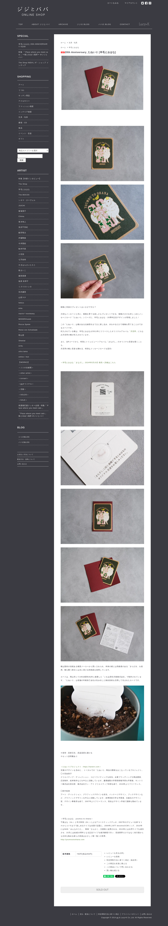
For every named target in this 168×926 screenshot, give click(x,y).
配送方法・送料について (26, 459)
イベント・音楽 (25, 133)
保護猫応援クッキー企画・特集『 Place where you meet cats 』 (33, 406)
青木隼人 (22, 222)
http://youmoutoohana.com (72, 840)
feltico (21, 303)
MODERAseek (24, 319)
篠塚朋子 (22, 211)
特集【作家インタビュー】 (29, 179)
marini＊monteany (26, 314)
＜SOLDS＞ (23, 395)
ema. (20, 308)
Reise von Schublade (28, 330)
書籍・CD (22, 123)
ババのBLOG (23, 442)
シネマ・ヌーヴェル (26, 200)
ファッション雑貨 (25, 106)
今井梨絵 (22, 243)
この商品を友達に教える (117, 864)
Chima (21, 216)
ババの (104, 24)
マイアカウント (130, 3)
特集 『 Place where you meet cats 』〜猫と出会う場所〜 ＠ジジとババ (33, 54)
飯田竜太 (22, 233)
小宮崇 (21, 254)
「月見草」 (133, 331)
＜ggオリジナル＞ (26, 384)
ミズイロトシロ (25, 287)
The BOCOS (23, 195)
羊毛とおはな (74, 47)
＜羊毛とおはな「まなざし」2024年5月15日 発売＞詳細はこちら (88, 363)
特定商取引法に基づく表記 (108, 914)
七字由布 (22, 260)
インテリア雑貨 (25, 112)
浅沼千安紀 (23, 227)
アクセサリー (24, 101)
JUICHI (21, 206)
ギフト (21, 139)
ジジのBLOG (23, 437)
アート (21, 85)
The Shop (22, 184)
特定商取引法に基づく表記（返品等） (122, 860)
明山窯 (21, 335)
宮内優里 (22, 292)
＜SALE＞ (22, 400)
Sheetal (21, 341)
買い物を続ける (113, 870)
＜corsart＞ (23, 378)
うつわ (21, 90)
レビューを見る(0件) (115, 853)
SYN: (20, 346)
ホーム (63, 43)
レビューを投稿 (113, 857)
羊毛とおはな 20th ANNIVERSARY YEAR (32, 45)
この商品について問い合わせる (120, 867)
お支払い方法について (25, 454)
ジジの (83, 24)
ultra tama (23, 351)
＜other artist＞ (25, 373)
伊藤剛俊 (22, 238)
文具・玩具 (73, 43)
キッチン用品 (24, 96)
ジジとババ (41, 24)
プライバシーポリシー (130, 914)
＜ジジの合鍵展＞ (25, 368)
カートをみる (112, 3)
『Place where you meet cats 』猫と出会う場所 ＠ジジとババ (32, 414)
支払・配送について (87, 914)
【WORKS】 (23, 362)
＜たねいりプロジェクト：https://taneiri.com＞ (81, 767)
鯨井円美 (22, 249)
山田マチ (22, 297)
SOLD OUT (102, 889)
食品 (20, 128)
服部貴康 (22, 276)
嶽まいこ (22, 270)
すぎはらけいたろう (26, 265)
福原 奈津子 (23, 281)
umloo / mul (23, 357)
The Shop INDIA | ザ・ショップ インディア (33, 64)
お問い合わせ (22, 464)
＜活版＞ (22, 389)
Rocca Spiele (24, 324)
